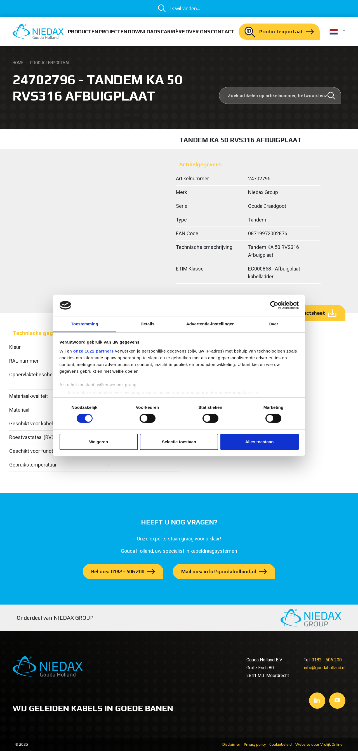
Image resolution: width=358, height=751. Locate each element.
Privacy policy (255, 744)
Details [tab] (148, 323)
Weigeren (98, 441)
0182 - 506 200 (327, 660)
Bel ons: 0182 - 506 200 (117, 571)
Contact (222, 31)
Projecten (113, 31)
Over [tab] (273, 323)
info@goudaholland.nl (324, 667)
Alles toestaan (259, 441)
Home (18, 62)
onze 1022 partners (93, 351)
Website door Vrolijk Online (319, 744)
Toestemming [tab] (84, 323)
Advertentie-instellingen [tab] (210, 323)
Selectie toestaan (179, 441)
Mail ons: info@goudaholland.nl (218, 571)
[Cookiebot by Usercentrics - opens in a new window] (274, 305)
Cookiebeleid (280, 744)
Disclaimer (231, 744)
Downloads (144, 31)
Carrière (173, 31)
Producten (83, 31)
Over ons (197, 31)
